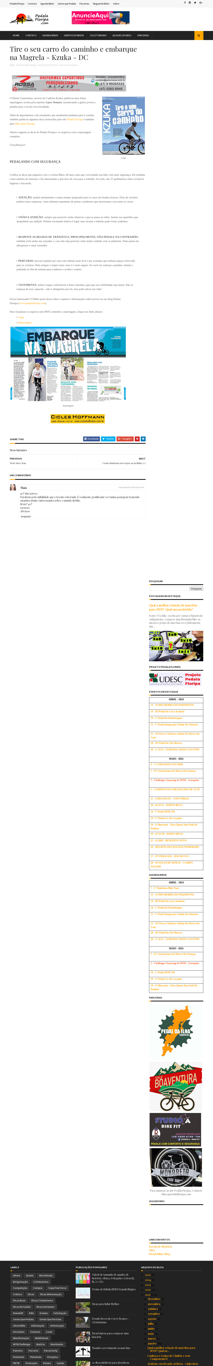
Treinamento (36, 834)
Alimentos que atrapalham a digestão (169, 1080)
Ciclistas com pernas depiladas (166, 1257)
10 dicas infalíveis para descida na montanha (174, 1021)
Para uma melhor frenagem (163, 1006)
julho (151, 788)
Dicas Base (19, 764)
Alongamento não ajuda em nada (166, 1011)
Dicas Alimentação (51, 758)
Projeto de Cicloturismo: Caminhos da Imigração (170, 852)
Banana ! (152, 1218)
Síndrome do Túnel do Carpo (164, 1133)
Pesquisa (52, 821)
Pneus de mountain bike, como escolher (171, 1190)
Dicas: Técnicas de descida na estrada (170, 878)
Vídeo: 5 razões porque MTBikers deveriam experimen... (173, 1169)
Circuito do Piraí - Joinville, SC (165, 1213)
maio (151, 798)
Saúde (60, 827)
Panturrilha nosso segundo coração (169, 1106)
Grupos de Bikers (75, 35)
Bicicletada (46, 740)
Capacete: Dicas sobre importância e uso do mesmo (174, 1042)
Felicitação (60, 777)
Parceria (33, 815)
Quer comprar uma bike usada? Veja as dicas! (170, 1264)
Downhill (18, 777)
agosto (152, 783)
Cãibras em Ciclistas (159, 951)
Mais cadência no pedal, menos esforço (171, 1233)
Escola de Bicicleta (159, 711)
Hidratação (37, 789)
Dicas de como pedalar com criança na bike (173, 1162)
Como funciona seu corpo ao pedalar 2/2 (171, 883)
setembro (154, 778)
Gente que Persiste (50, 783)
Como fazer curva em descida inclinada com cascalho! (174, 1068)
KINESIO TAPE (156, 1203)
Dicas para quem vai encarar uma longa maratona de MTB (171, 1050)
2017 (148, 1308)
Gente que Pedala (68, 3)
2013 (148, 1328)
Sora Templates (30, 1361)
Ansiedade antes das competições (167, 966)
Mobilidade (41, 802)
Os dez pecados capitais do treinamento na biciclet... (173, 977)
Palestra (18, 815)
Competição (20, 752)
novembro (154, 768)
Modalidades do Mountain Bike (166, 1208)
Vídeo (16, 840)
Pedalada (18, 821)
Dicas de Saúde (22, 771)
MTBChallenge (21, 808)
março (152, 803)
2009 (148, 1348)
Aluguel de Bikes (102, 3)
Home (17, 35)
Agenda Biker (48, 3)
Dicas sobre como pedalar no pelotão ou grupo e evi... (172, 1196)
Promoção (31, 827)
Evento (44, 777)
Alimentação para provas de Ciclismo (169, 1247)
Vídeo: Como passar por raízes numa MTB (172, 1100)
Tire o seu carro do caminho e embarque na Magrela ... (173, 929)
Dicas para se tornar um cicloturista (169, 941)
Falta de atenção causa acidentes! (167, 888)
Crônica (17, 758)
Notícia (40, 808)
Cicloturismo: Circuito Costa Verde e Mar (172, 1075)
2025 (148, 739)
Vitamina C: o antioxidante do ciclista (169, 908)
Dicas (31, 758)
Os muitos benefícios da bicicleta (167, 1252)
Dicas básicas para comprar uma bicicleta (173, 1278)
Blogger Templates (51, 1361)
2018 (148, 1304)
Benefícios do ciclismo (161, 1062)
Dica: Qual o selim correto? (164, 1110)
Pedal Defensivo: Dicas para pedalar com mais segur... (172, 1094)
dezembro (154, 763)
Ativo (151, 714)
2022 (148, 754)
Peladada (35, 821)
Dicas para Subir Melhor (105, 768)
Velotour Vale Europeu (160, 1120)
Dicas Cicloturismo (42, 764)
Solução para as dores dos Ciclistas (169, 1223)
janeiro (152, 808)
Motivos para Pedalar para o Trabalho (170, 961)
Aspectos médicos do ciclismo (165, 1185)
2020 (148, 1294)
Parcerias (85, 3)
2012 (148, 1333)
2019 (148, 1299)
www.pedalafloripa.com (33, 308)
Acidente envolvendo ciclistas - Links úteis (172, 828)
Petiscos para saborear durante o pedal (171, 946)
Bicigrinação (20, 746)
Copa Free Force (57, 752)
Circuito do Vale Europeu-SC (164, 1175)
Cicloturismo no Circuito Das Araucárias (171, 868)
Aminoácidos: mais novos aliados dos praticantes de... (169, 995)
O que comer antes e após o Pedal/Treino (172, 1180)
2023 (148, 749)
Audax (29, 740)
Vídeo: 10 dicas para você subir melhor (170, 893)
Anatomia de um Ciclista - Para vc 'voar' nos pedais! (173, 1156)
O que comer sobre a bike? (163, 988)
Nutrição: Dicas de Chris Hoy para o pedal (173, 859)
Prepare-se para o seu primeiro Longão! (172, 874)
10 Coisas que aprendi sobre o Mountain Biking (171, 834)
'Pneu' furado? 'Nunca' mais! (164, 841)
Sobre (117, 3)
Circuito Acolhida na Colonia (164, 1026)
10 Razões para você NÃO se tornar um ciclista (170, 1140)
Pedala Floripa (17, 3)
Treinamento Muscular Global (165, 864)
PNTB (16, 827)
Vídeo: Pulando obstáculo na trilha (168, 1115)
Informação (57, 789)
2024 (148, 744)
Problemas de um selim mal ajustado (169, 846)
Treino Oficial (57, 834)
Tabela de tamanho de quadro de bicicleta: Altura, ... (173, 1285)
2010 (148, 1343)
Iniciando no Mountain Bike (163, 1001)
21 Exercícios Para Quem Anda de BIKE (171, 1057)
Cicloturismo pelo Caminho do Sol (168, 983)
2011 (148, 1338)
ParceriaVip (50, 815)
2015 (148, 1318)
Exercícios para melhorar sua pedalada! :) (172, 1237)
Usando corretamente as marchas (111, 812)
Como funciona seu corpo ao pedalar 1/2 (171, 923)
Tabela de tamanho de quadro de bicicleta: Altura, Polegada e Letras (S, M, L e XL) (113, 742)
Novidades (57, 808)
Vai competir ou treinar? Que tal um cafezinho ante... (168, 1272)
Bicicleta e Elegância (160, 913)
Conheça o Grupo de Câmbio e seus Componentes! (168, 821)
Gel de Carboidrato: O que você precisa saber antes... (171, 1127)
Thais (24, 492)
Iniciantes (18, 796)
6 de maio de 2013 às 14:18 (127, 492)
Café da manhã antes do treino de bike (170, 903)
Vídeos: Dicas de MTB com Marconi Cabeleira (169, 1148)
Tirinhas (18, 834)
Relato (47, 827)
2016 (148, 1313)
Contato (33, 3)
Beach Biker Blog (158, 718)
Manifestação (21, 802)
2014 (148, 1323)
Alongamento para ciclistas (163, 1036)
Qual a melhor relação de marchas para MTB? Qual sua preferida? (172, 72)
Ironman (35, 796)
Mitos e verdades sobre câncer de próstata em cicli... (173, 1086)
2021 (148, 759)
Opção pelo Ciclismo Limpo (164, 918)
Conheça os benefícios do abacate (168, 1031)
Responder (26, 521)
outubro (153, 773)
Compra (37, 752)
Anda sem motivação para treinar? (168, 1228)
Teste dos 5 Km (156, 936)
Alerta (16, 740)
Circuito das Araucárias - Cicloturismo (170, 1242)
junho (151, 793)
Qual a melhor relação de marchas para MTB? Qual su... (171, 814)
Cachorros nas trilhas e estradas (167, 970)
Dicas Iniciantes (69, 65)
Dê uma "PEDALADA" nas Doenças (168, 956)
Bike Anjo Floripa (35, 124)
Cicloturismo (99, 35)
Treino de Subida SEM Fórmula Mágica (113, 753)
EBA (31, 777)
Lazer (49, 796)
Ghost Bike (19, 789)
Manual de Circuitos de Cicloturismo (169, 898)
